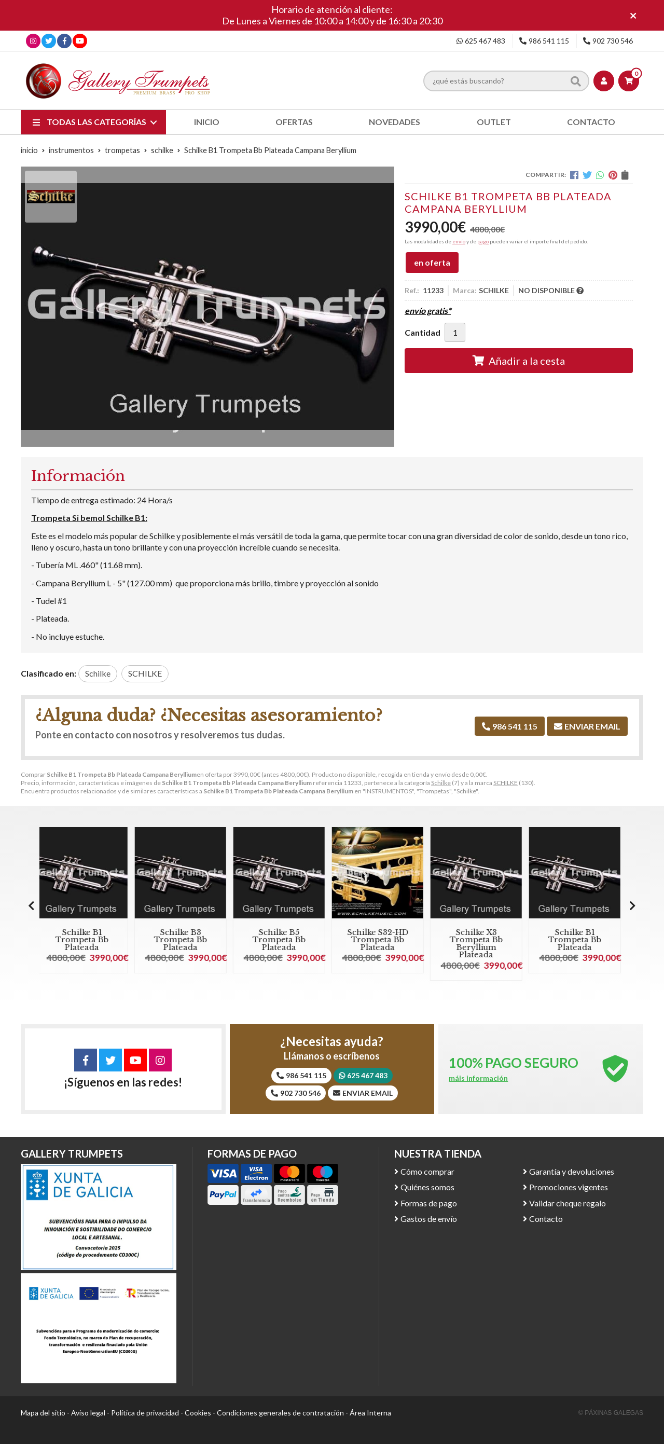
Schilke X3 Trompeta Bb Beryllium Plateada (479, 943)
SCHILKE (505, 783)
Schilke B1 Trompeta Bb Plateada (85, 940)
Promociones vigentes (568, 1187)
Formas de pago (428, 1203)
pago (483, 241)
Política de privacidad (145, 1412)
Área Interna (370, 1412)
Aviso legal (88, 1412)
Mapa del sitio (43, 1412)
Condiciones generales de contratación (280, 1412)
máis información (478, 1078)
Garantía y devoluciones (571, 1171)
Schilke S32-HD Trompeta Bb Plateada (381, 940)
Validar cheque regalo (567, 1203)
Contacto (546, 1218)
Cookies (198, 1412)
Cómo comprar (427, 1171)
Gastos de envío (428, 1218)
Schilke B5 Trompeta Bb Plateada (282, 940)
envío (458, 241)
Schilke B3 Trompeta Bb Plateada (184, 940)
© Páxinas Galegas (610, 1413)
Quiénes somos (427, 1187)
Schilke (441, 783)
